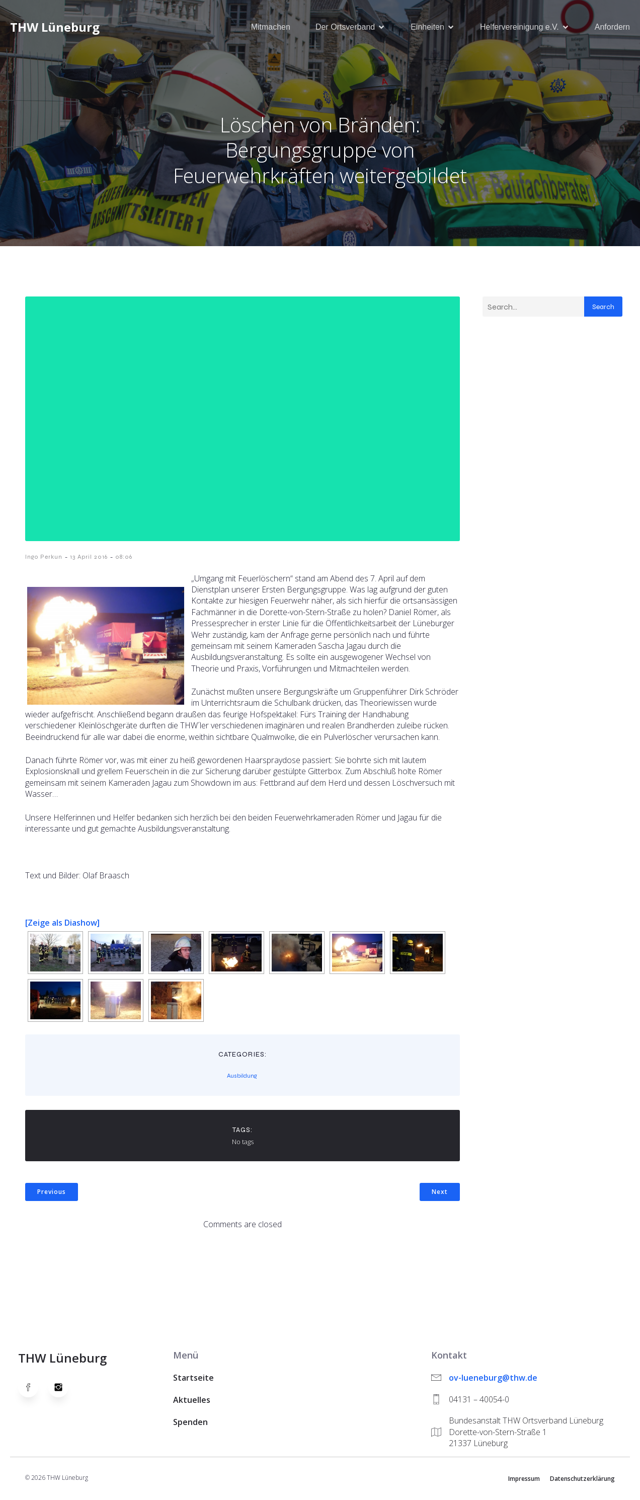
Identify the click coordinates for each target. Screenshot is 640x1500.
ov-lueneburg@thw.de (493, 1378)
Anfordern (612, 27)
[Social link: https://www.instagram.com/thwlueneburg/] (63, 1388)
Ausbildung (242, 1076)
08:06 (123, 557)
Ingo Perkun (43, 557)
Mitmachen (270, 27)
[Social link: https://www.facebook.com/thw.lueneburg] (33, 1388)
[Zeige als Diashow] (62, 923)
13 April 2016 (89, 557)
